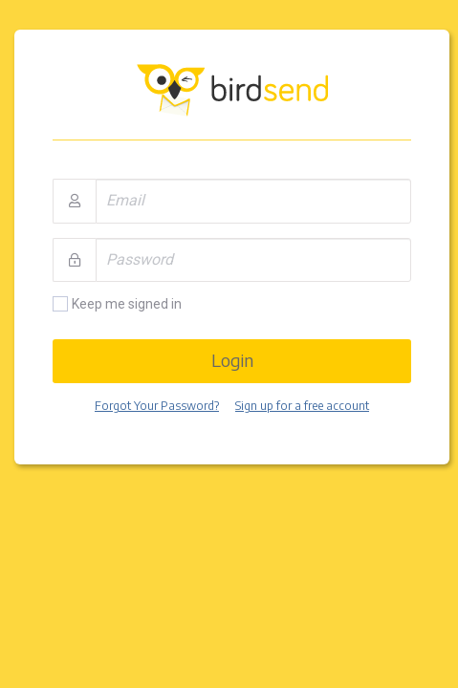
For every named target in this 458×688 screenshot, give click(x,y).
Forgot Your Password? (157, 405)
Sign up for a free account (302, 405)
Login (232, 360)
